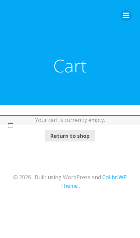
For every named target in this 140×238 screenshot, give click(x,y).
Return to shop (70, 135)
